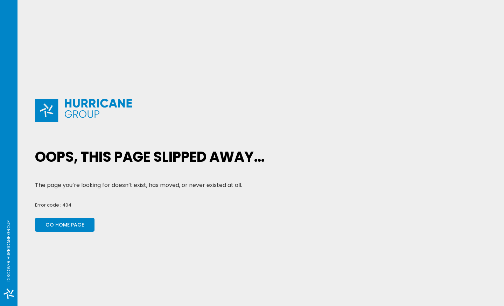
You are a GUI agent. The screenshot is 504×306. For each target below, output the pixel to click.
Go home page (65, 224)
